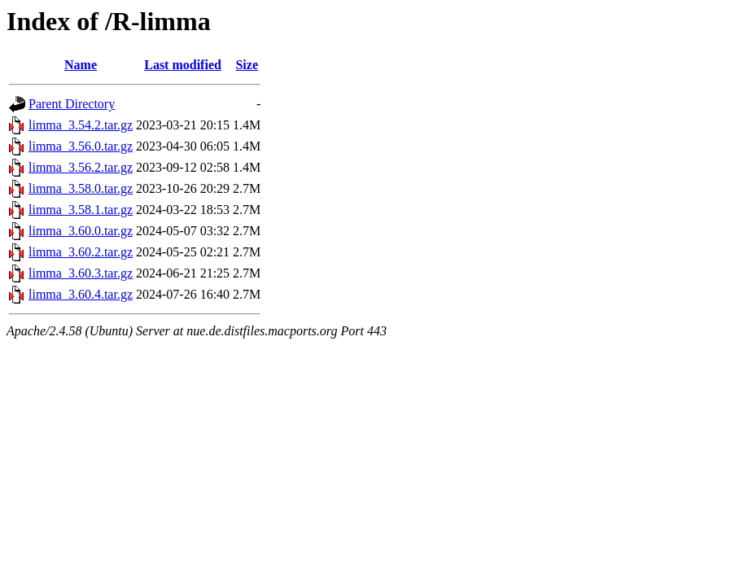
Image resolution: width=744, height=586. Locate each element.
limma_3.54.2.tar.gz (80, 125)
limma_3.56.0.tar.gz (80, 146)
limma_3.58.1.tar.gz (80, 209)
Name (80, 65)
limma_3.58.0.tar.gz (80, 188)
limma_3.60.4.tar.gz (80, 294)
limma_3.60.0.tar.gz (80, 231)
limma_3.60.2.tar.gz (80, 252)
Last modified (182, 65)
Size (246, 65)
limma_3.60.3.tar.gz (80, 273)
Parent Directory (71, 104)
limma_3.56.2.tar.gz (80, 167)
